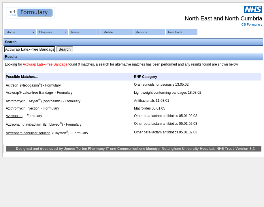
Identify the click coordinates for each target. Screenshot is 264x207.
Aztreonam (14, 116)
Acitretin (12, 85)
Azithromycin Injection (22, 108)
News (75, 32)
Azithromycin (16, 101)
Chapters (45, 32)
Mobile (108, 32)
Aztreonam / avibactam (23, 124)
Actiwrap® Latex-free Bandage (29, 93)
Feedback (175, 32)
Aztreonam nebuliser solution (28, 133)
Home (11, 32)
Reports (141, 32)
